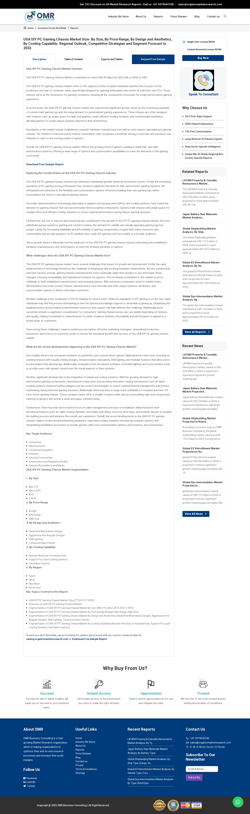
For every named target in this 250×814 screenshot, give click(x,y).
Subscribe (194, 777)
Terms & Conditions (86, 769)
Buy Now (203, 58)
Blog (196, 16)
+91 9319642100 (163, 4)
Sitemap (80, 773)
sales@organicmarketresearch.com (200, 4)
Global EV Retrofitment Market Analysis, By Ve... (201, 264)
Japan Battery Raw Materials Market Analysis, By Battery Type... (148, 751)
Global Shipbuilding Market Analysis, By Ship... (199, 230)
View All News (196, 514)
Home (28, 28)
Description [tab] (39, 59)
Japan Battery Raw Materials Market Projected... (199, 390)
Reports (158, 16)
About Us (141, 16)
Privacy (80, 765)
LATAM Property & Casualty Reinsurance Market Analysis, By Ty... (150, 741)
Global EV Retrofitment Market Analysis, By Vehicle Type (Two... (151, 771)
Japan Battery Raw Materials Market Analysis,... (199, 216)
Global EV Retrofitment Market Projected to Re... (201, 450)
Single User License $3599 (201, 41)
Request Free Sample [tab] (153, 59)
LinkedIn (29, 782)
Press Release (178, 16)
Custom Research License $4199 (204, 49)
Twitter (29, 786)
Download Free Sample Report (45, 164)
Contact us (213, 16)
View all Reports (197, 332)
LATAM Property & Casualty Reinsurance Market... (199, 182)
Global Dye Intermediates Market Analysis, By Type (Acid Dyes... (151, 781)
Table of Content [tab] (73, 59)
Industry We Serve (118, 16)
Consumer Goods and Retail (52, 28)
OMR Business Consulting (72, 805)
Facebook (30, 778)
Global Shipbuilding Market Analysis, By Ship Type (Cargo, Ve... (149, 761)
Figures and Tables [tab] (112, 59)
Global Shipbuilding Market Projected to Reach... (199, 420)
